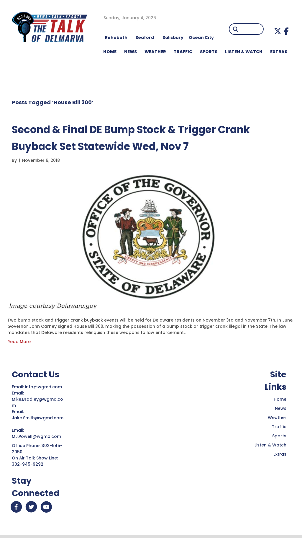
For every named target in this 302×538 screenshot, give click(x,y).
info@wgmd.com (44, 387)
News (280, 408)
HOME (109, 52)
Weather (277, 417)
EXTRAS (278, 52)
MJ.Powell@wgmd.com (37, 436)
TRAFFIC (183, 52)
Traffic (279, 427)
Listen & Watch (270, 445)
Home (280, 399)
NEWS (130, 52)
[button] (277, 31)
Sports (208, 52)
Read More (19, 342)
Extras (279, 454)
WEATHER (155, 52)
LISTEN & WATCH (243, 52)
